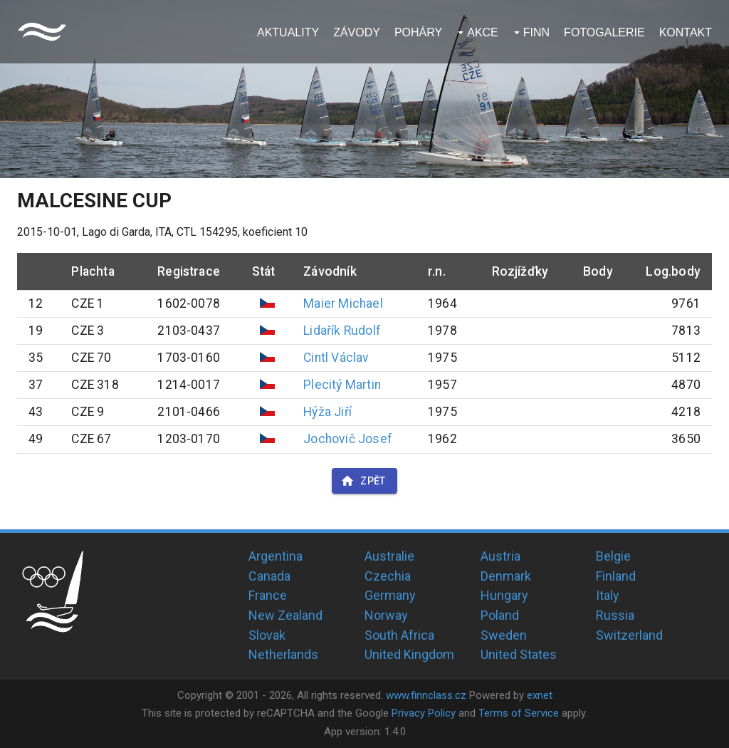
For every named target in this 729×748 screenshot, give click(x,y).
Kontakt (685, 32)
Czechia (387, 575)
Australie (389, 556)
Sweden (504, 635)
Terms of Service (518, 713)
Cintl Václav (336, 357)
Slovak (266, 635)
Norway (386, 615)
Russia (615, 615)
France (267, 595)
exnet (539, 695)
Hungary (504, 595)
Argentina (275, 556)
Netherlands (283, 654)
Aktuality (288, 32)
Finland (616, 575)
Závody (356, 32)
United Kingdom (409, 654)
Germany (390, 595)
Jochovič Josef (347, 439)
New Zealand (285, 615)
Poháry (418, 32)
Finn (536, 32)
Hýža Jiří (327, 412)
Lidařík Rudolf (342, 330)
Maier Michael (342, 303)
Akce (482, 32)
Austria (500, 556)
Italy (607, 595)
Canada (269, 575)
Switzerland (629, 635)
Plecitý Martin (342, 385)
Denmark (506, 575)
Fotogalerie (604, 32)
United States (519, 654)
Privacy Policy (424, 713)
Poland (500, 615)
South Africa (399, 635)
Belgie (613, 556)
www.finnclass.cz (426, 695)
